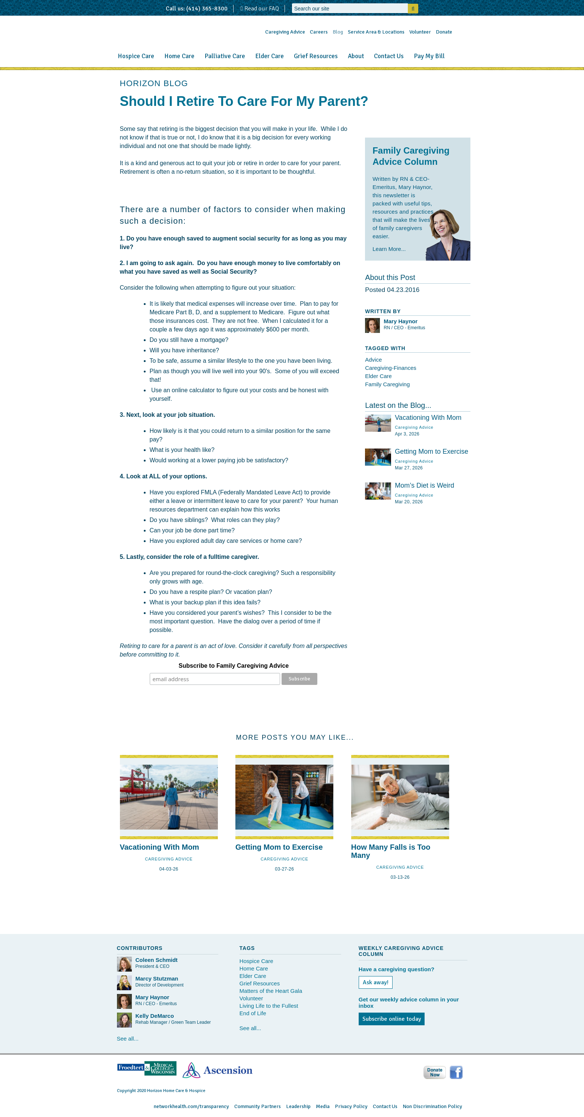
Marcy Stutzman (157, 978)
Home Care (179, 56)
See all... (128, 1038)
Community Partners (257, 1106)
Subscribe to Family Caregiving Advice (234, 666)
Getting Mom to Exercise (431, 451)
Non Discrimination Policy (432, 1106)
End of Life (252, 1013)
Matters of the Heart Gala (270, 991)
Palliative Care (224, 56)
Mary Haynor (401, 321)
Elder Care (269, 56)
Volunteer (420, 32)
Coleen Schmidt (157, 960)
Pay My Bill (429, 56)
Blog (338, 32)
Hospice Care (136, 56)
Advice (373, 359)
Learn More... (389, 249)
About (356, 56)
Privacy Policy (351, 1106)
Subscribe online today (391, 1019)
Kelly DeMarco (155, 1016)
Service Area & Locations (376, 32)
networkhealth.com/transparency (191, 1106)
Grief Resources (316, 56)
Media (323, 1106)
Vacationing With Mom (428, 417)
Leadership (298, 1106)
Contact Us (389, 56)
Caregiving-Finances (390, 368)
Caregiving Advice (285, 32)
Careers (319, 32)
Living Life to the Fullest (268, 1006)
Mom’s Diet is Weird (424, 485)
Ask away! (375, 982)
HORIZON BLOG (154, 83)
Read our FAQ (260, 8)
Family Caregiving (387, 384)
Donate (444, 32)
